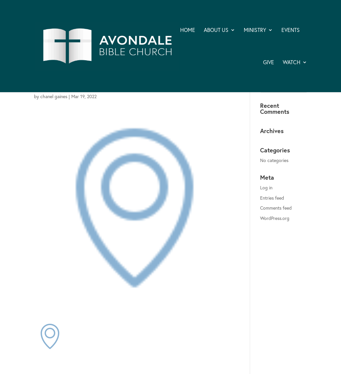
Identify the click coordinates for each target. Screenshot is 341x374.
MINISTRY (255, 30)
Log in (266, 187)
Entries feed (272, 198)
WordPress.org (274, 218)
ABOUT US (216, 30)
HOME (187, 30)
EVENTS (290, 30)
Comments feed (276, 208)
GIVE (268, 63)
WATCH (291, 63)
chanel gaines (53, 96)
